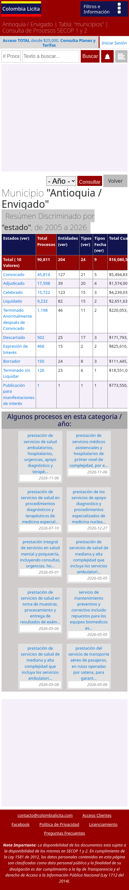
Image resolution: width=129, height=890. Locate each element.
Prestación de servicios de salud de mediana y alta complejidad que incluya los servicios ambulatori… (88, 557)
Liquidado (12, 301)
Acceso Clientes (96, 815)
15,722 (43, 292)
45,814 (43, 274)
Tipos (86, 238)
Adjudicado (13, 283)
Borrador (11, 361)
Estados (11, 238)
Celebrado (13, 292)
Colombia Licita (21, 8)
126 (40, 370)
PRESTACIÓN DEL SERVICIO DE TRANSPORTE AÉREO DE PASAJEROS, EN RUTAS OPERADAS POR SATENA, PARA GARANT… (88, 663)
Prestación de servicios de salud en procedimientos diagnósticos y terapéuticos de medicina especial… (40, 506)
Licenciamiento (103, 824)
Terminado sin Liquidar (16, 373)
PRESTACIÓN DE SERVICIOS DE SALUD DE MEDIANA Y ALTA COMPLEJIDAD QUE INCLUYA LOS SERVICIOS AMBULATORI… (40, 663)
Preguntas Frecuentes (64, 833)
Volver (115, 180)
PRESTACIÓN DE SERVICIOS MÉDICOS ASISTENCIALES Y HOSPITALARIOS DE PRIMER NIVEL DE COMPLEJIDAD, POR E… (89, 450)
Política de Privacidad (59, 824)
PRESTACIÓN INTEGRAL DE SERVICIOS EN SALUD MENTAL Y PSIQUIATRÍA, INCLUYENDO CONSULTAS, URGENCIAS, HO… (40, 554)
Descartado (14, 337)
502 (40, 337)
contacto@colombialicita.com (45, 815)
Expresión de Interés (15, 349)
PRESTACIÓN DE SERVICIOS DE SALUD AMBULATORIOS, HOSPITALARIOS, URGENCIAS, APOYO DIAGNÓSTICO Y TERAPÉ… (40, 453)
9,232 (42, 301)
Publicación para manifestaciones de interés (18, 394)
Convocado (13, 274)
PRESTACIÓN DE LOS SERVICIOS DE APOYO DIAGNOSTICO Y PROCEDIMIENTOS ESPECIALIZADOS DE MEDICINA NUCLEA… (88, 506)
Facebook (20, 824)
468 (40, 346)
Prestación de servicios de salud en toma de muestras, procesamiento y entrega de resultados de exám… (40, 607)
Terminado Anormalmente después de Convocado (17, 319)
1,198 (42, 310)
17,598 (43, 283)
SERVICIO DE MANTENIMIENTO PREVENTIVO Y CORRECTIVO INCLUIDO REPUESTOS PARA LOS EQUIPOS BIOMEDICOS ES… (89, 610)
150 (40, 361)
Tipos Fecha (100, 241)
